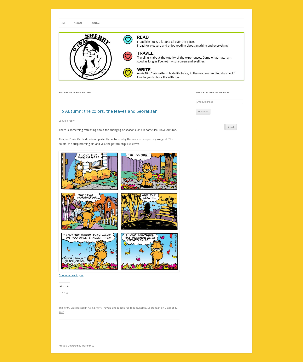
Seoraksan (153, 307)
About (78, 23)
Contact (96, 23)
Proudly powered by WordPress (76, 345)
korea (142, 307)
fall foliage (132, 307)
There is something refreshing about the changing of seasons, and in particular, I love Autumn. (118, 130)
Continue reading (71, 275)
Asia (90, 307)
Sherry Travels (102, 307)
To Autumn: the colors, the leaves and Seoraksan (108, 111)
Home (62, 23)
